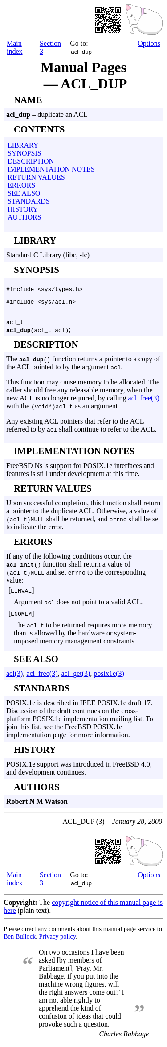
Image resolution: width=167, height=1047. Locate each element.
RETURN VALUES (36, 177)
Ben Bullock (20, 940)
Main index (15, 47)
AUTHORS (24, 217)
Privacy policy (57, 940)
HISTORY (23, 209)
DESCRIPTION (31, 161)
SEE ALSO (24, 193)
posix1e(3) (109, 677)
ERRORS (21, 185)
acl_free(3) (143, 402)
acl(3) (14, 677)
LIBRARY (23, 145)
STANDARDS (29, 201)
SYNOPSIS (24, 153)
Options (149, 43)
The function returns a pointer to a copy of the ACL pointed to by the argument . (83, 367)
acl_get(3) (75, 677)
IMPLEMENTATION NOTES (51, 169)
